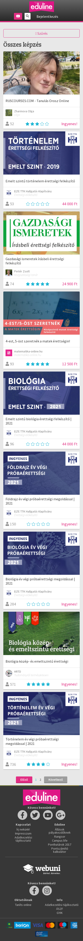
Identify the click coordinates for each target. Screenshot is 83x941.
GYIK (60, 913)
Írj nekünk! (23, 829)
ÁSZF (59, 909)
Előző (24, 780)
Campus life (60, 840)
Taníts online (23, 905)
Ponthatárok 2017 (59, 844)
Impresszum (23, 833)
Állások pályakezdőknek (60, 830)
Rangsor (59, 836)
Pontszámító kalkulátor (59, 850)
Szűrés (41, 33)
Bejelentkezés (47, 16)
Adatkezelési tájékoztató (23, 838)
